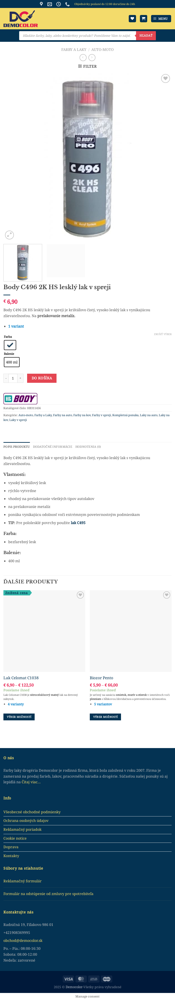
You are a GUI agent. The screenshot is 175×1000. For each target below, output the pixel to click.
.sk (40, 940)
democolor (29, 940)
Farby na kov (82, 415)
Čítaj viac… (31, 781)
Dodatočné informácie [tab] (52, 447)
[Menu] (161, 18)
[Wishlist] (132, 18)
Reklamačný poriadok (22, 829)
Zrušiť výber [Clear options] (163, 334)
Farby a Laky (73, 49)
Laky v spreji (18, 420)
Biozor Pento (101, 677)
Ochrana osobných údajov (26, 820)
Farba (8, 336)
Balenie (9, 354)
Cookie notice (15, 838)
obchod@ (11, 940)
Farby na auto (62, 415)
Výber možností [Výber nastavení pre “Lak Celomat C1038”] (19, 717)
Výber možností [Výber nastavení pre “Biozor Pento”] (105, 717)
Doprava (10, 846)
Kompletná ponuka (125, 415)
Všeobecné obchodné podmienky (32, 811)
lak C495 (77, 522)
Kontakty (11, 855)
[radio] (10, 345)
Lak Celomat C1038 (21, 677)
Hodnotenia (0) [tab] (87, 447)
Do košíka (42, 378)
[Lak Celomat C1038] (44, 631)
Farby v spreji (101, 415)
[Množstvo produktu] (13, 378)
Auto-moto (102, 49)
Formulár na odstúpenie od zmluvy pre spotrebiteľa (48, 893)
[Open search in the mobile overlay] (87, 35)
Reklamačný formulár (22, 880)
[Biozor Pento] (131, 631)
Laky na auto (148, 415)
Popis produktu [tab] (16, 447)
